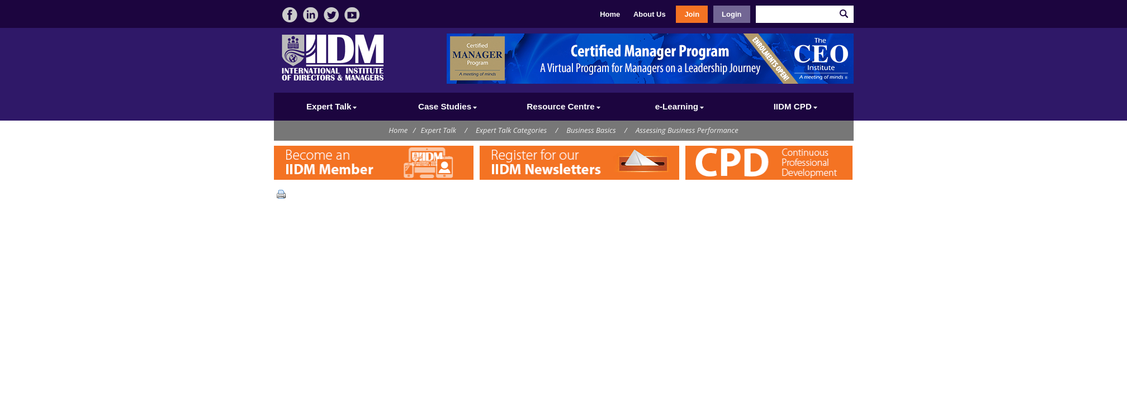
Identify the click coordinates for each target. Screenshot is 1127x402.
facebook (289, 14)
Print (283, 194)
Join (691, 14)
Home (610, 14)
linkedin (310, 14)
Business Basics (590, 130)
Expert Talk (438, 130)
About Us (649, 14)
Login (731, 14)
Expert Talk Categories (511, 130)
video (351, 14)
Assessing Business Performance (687, 130)
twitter (331, 14)
